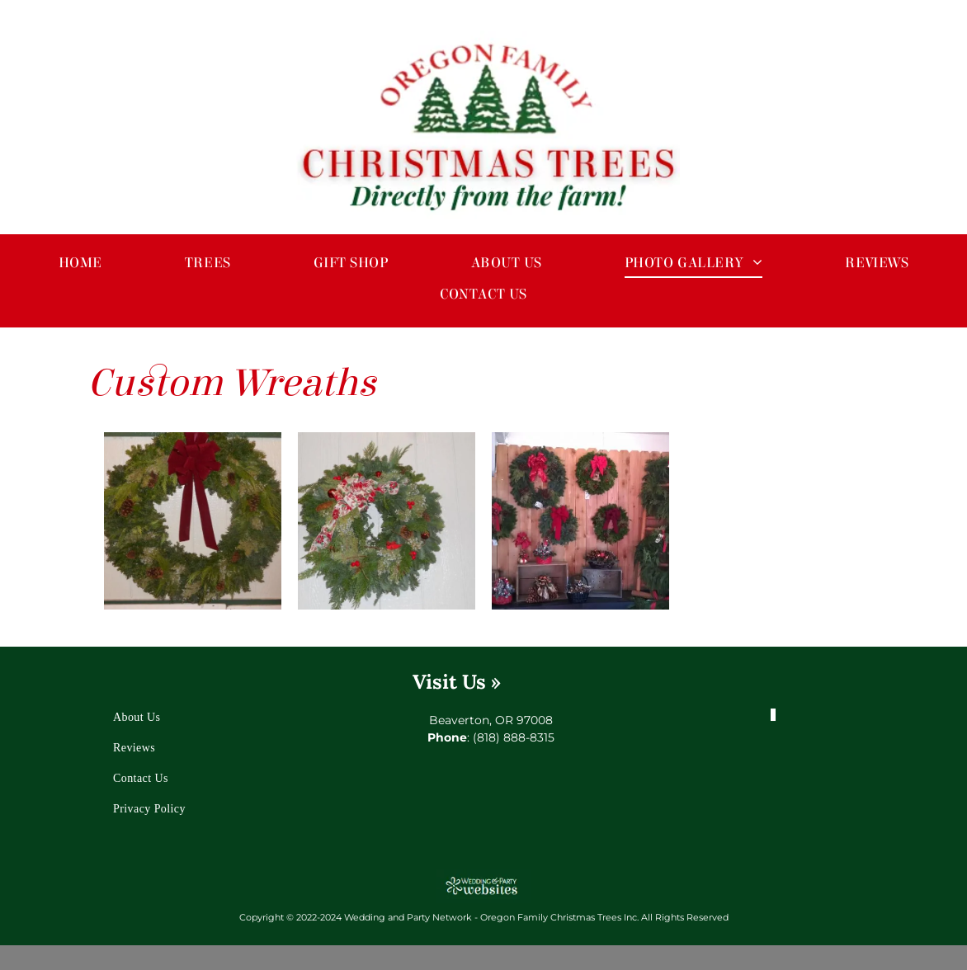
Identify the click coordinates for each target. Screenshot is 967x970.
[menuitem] (80, 262)
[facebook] (774, 710)
